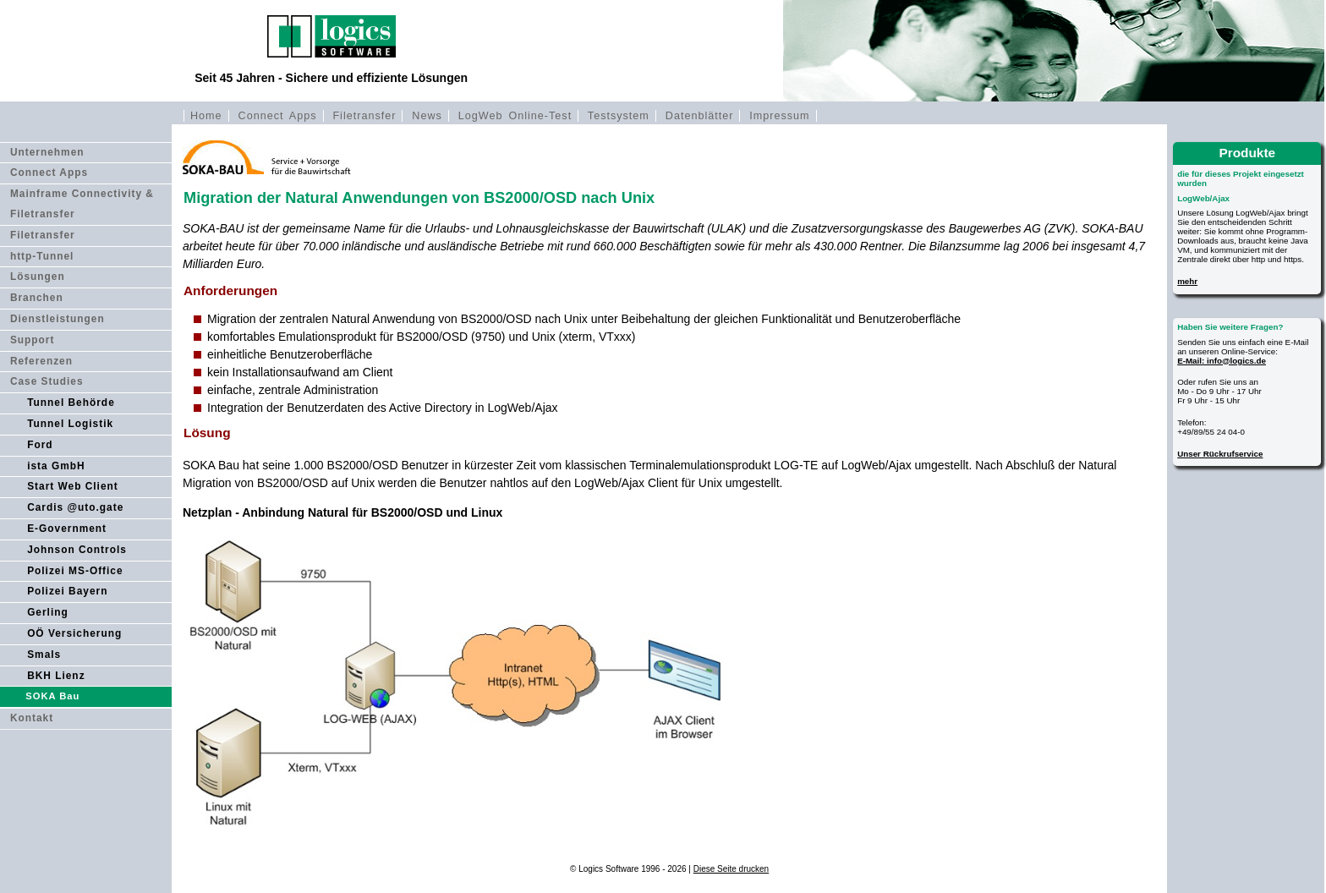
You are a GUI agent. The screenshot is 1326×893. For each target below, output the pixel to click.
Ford (39, 445)
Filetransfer (364, 116)
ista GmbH (56, 466)
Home (206, 116)
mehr (1187, 281)
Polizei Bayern (67, 591)
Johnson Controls (77, 550)
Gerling (47, 612)
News (427, 116)
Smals (44, 654)
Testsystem (618, 116)
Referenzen (41, 361)
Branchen (36, 298)
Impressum (779, 116)
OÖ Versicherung (74, 633)
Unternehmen (47, 152)
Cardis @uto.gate (75, 507)
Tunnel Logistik (70, 424)
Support (32, 340)
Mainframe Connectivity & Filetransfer (82, 204)
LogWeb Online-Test (515, 116)
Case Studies (47, 381)
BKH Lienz (56, 676)
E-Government (67, 528)
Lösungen (37, 276)
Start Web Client (72, 486)
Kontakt (31, 718)
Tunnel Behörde (71, 402)
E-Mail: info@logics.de (1221, 360)
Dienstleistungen (57, 319)
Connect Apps (278, 116)
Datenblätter (700, 116)
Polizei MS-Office (75, 571)
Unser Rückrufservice (1220, 453)
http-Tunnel (42, 256)
